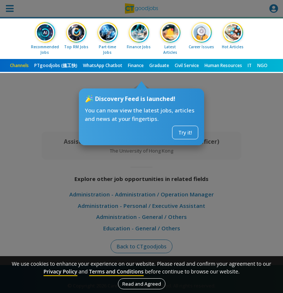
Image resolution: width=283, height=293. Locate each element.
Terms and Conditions (116, 271)
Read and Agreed (141, 283)
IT (250, 65)
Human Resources (223, 65)
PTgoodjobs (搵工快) (55, 65)
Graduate (159, 65)
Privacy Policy (60, 271)
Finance (136, 65)
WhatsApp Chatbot (102, 65)
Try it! (185, 132)
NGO (262, 65)
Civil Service (187, 65)
